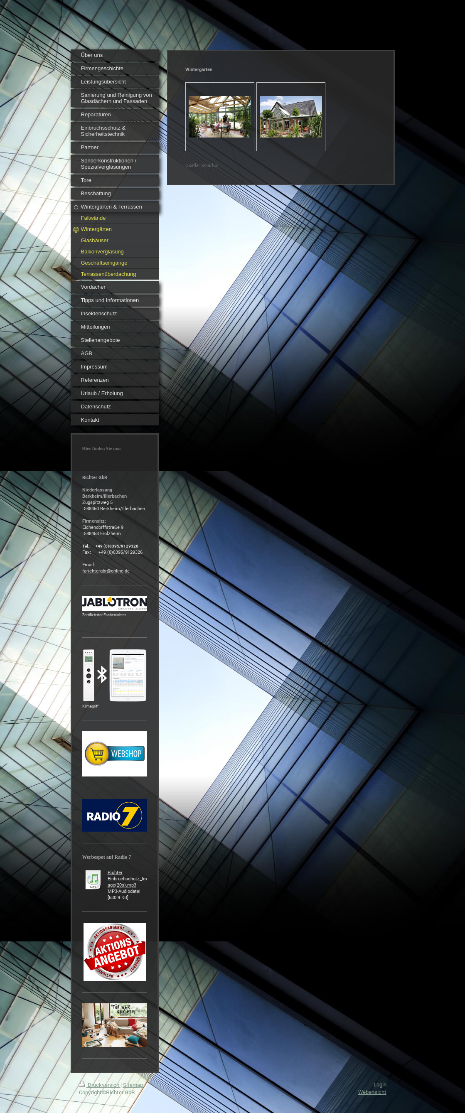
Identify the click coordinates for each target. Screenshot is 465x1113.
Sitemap (133, 1084)
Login (380, 1084)
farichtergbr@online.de (106, 571)
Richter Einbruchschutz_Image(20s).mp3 (127, 878)
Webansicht (372, 1091)
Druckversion (100, 1084)
